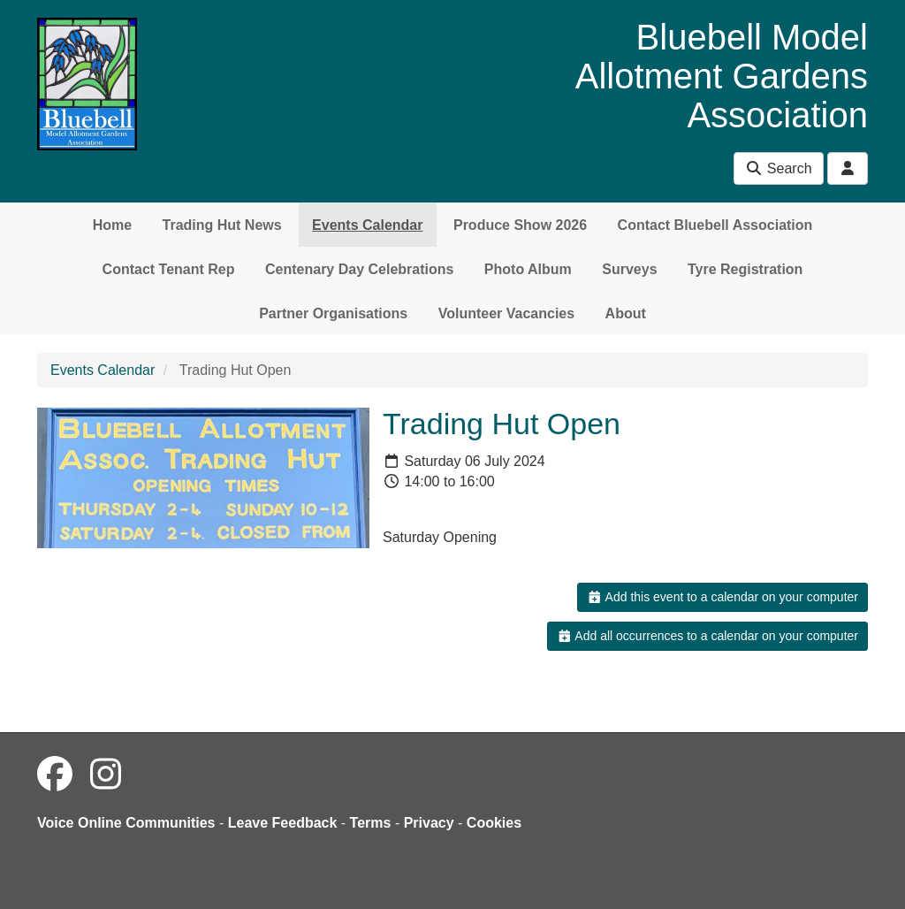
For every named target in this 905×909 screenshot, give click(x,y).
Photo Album (528, 269)
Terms (371, 822)
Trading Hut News (222, 225)
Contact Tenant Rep (169, 269)
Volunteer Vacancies (506, 313)
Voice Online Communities (126, 822)
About (625, 313)
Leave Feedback (283, 822)
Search (778, 168)
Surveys (629, 269)
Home (112, 225)
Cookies (494, 822)
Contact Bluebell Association (715, 225)
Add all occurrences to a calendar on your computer (707, 636)
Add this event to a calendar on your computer (722, 597)
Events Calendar (367, 225)
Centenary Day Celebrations (359, 269)
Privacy (429, 822)
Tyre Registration (745, 269)
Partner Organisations (333, 313)
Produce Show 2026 (520, 225)
